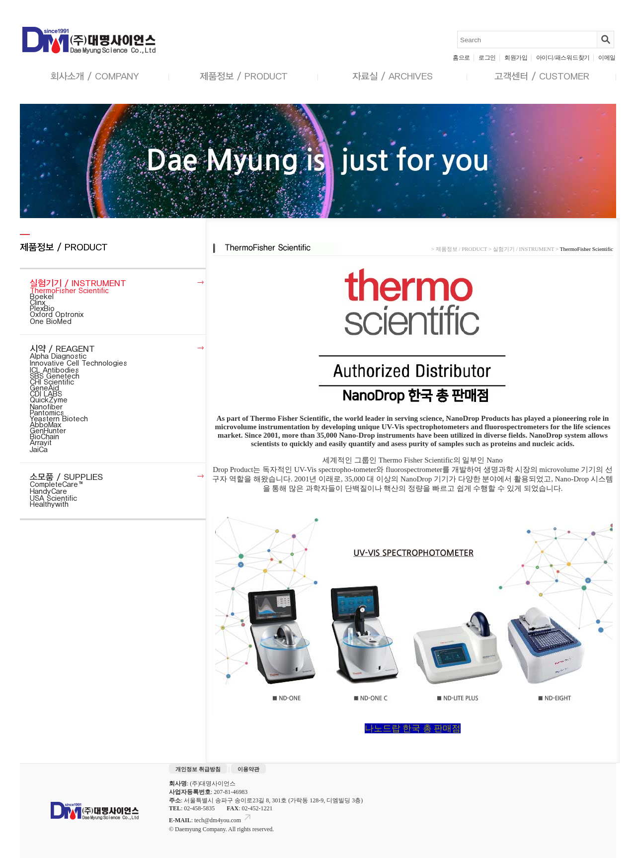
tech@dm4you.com (223, 820)
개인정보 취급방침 (198, 769)
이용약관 (248, 769)
